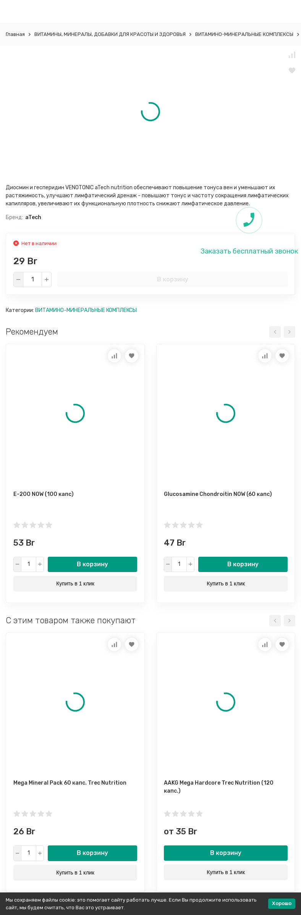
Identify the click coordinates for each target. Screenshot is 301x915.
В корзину (172, 279)
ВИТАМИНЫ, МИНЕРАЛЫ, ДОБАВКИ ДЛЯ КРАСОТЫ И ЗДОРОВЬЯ (110, 34)
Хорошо (281, 903)
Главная (15, 34)
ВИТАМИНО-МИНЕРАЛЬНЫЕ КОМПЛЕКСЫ (244, 34)
